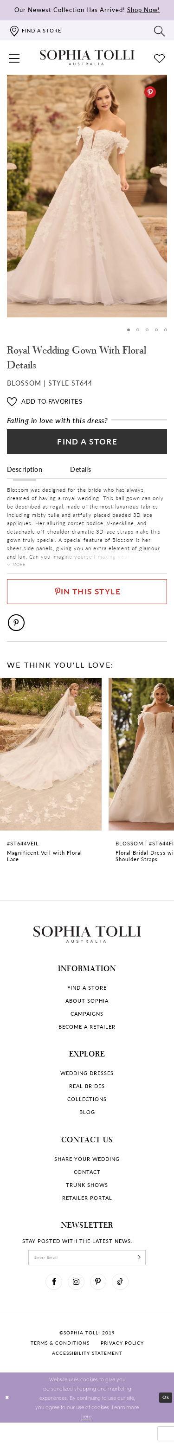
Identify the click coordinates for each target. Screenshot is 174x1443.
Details (80, 474)
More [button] (21, 570)
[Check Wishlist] (160, 57)
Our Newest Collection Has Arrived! (87, 9)
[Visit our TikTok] (125, 1300)
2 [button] (136, 330)
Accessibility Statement (87, 1373)
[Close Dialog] (8, 1418)
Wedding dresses (87, 1087)
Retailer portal (87, 1212)
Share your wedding (87, 1173)
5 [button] (165, 330)
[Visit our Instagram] (74, 1300)
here (86, 1436)
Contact (87, 1186)
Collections (87, 1113)
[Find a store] (35, 30)
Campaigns (87, 1028)
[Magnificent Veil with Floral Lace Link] (51, 790)
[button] (14, 57)
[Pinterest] (150, 92)
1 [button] (126, 330)
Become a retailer (87, 1041)
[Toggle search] (160, 30)
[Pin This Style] (87, 601)
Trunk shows (87, 1199)
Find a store (87, 1002)
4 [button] (155, 330)
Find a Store (87, 444)
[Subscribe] (148, 1273)
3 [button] (146, 330)
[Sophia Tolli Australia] (87, 57)
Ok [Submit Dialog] (165, 1418)
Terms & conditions (60, 1363)
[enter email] (87, 1273)
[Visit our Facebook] (49, 1300)
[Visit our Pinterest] (100, 1300)
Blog (87, 1126)
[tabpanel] (87, 196)
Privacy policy (122, 1363)
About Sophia (87, 1015)
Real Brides (87, 1100)
